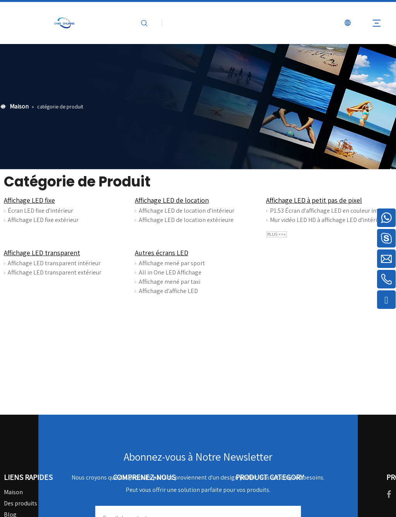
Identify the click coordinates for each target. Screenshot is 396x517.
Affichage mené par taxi (169, 282)
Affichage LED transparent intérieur (54, 263)
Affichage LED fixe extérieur (43, 220)
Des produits (20, 503)
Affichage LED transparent (42, 252)
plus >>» (276, 234)
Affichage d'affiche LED (168, 291)
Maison (13, 492)
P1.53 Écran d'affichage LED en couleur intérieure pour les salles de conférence (329, 211)
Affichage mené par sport (172, 263)
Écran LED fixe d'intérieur (40, 211)
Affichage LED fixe (29, 200)
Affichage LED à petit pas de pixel (314, 200)
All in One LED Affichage (170, 272)
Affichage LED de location (172, 200)
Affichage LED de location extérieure (186, 220)
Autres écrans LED (161, 252)
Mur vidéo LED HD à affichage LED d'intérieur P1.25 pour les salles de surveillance (329, 220)
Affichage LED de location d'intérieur (186, 211)
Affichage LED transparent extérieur (54, 272)
